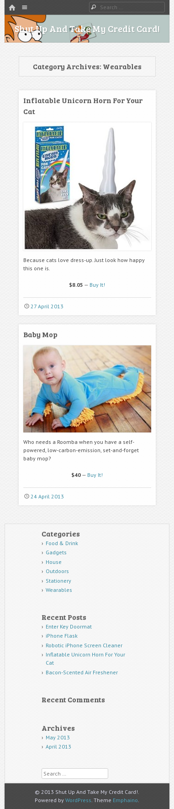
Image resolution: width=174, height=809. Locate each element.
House (54, 561)
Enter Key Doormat (69, 626)
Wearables (59, 589)
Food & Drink (62, 543)
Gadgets (56, 552)
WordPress (78, 800)
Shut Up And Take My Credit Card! (87, 28)
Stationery (58, 580)
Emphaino (125, 800)
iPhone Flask (62, 635)
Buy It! (97, 284)
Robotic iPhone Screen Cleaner (84, 645)
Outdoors (57, 571)
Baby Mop (40, 334)
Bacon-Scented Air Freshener (82, 672)
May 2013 (58, 737)
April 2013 (58, 746)
